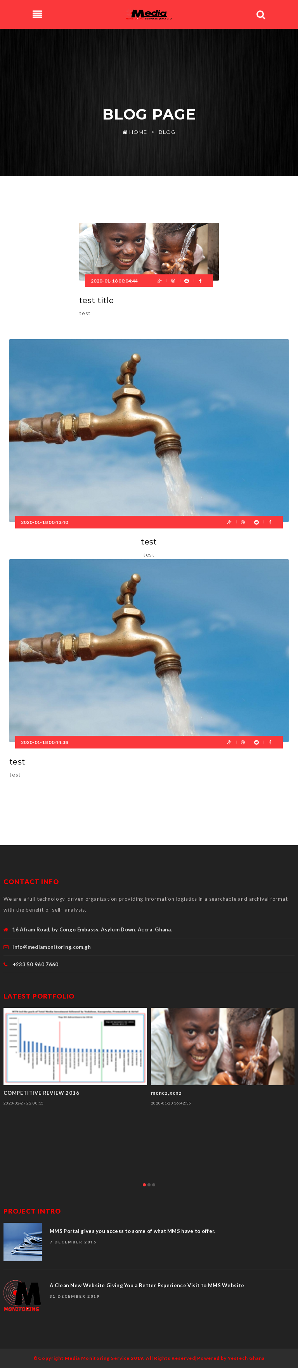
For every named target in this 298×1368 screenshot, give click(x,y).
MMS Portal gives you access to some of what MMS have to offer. (133, 1231)
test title (96, 300)
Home (135, 132)
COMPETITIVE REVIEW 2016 (41, 1093)
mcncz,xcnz (166, 1093)
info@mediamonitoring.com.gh (51, 947)
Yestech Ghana (246, 1358)
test (149, 541)
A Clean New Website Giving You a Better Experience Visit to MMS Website (147, 1285)
